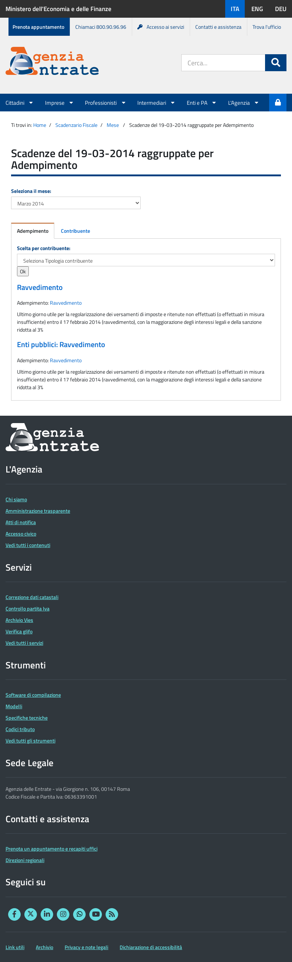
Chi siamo (16, 499)
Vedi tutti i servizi (24, 643)
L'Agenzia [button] (244, 102)
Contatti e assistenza (218, 27)
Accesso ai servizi (160, 27)
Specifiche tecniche (27, 718)
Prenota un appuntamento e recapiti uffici (51, 848)
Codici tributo (20, 729)
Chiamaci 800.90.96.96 (100, 27)
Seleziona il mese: (31, 191)
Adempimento (32, 231)
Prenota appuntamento (38, 27)
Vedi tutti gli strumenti (30, 740)
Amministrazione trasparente (38, 511)
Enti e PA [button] (202, 102)
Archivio (44, 947)
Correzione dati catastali (32, 597)
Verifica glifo (19, 631)
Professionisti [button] (105, 102)
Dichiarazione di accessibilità (151, 947)
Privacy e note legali (86, 947)
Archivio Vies (19, 620)
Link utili (15, 947)
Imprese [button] (59, 102)
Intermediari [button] (156, 102)
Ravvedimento (40, 287)
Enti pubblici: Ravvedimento (61, 344)
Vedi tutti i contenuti (28, 545)
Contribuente (75, 231)
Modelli (14, 706)
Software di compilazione (33, 695)
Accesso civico (21, 533)
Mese (113, 125)
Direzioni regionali (25, 860)
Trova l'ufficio (267, 27)
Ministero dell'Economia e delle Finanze (58, 9)
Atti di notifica (21, 522)
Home (39, 125)
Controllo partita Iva (27, 608)
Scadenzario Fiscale (76, 125)
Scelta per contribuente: (44, 248)
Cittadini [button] (20, 102)
